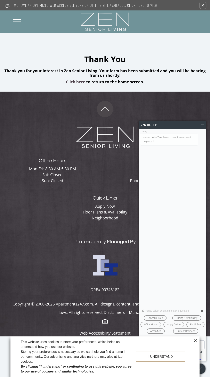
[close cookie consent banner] (195, 340)
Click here (75, 82)
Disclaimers (114, 312)
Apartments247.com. (75, 304)
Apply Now (105, 206)
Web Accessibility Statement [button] (104, 333)
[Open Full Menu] (17, 22)
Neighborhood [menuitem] (105, 218)
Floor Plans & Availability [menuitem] (105, 212)
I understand (160, 356)
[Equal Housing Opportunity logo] (105, 321)
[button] (203, 5)
